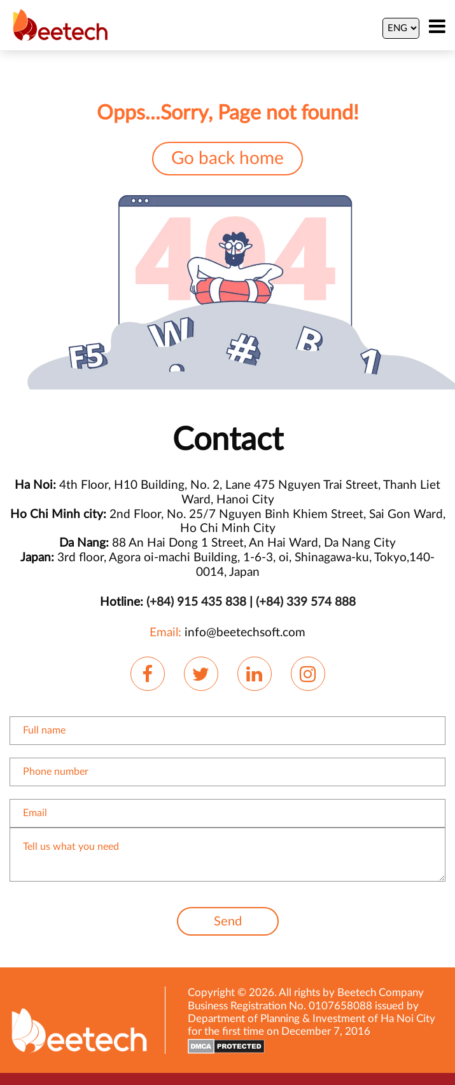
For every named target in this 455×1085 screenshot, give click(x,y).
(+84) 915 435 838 (196, 602)
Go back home (227, 158)
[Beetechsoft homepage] (60, 24)
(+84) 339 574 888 (306, 602)
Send (228, 921)
